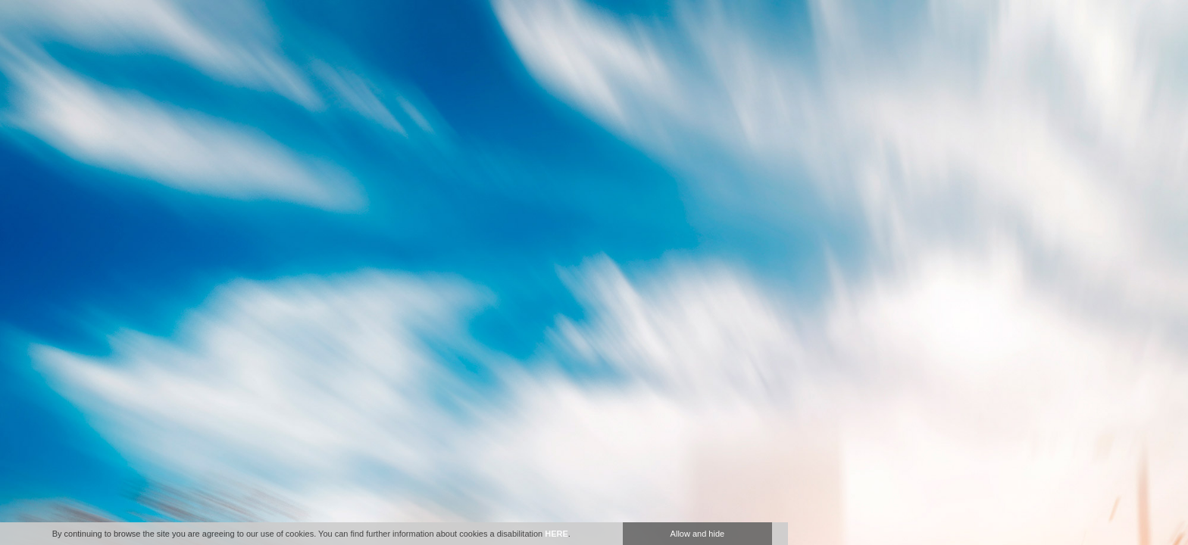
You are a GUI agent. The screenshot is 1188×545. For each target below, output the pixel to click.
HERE (556, 533)
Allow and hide (698, 533)
